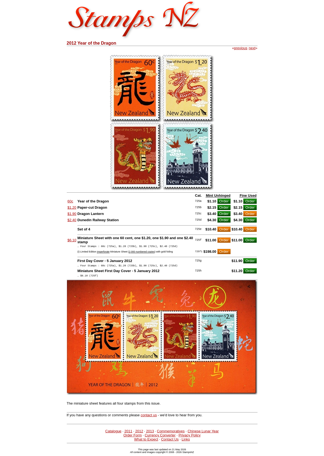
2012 (139, 434)
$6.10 (72, 240)
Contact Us (169, 442)
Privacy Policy (189, 438)
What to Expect (146, 442)
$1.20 (72, 207)
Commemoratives (171, 434)
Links (185, 442)
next (252, 48)
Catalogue (113, 434)
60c (70, 201)
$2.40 (72, 220)
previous (240, 48)
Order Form (132, 438)
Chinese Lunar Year (203, 434)
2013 (150, 434)
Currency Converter (160, 438)
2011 (128, 434)
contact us (149, 417)
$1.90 (72, 214)
